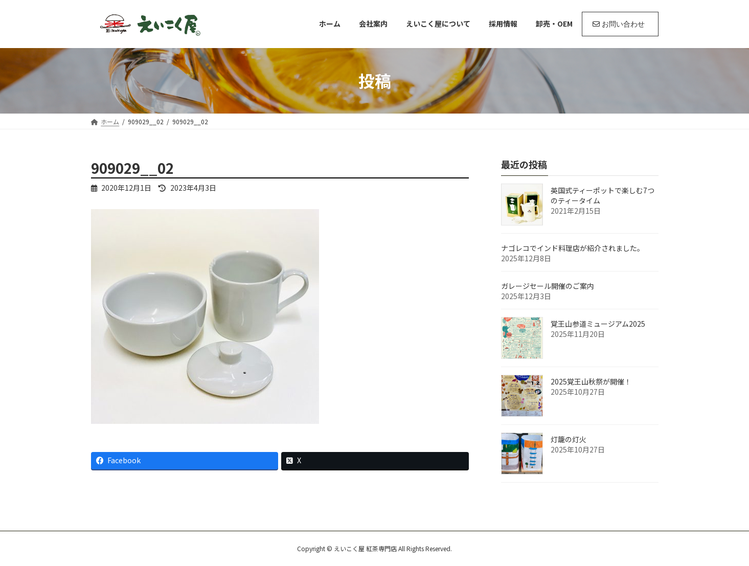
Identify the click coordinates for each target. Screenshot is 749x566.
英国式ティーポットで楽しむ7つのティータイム (602, 195)
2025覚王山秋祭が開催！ (591, 381)
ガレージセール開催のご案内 (547, 286)
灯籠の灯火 (568, 439)
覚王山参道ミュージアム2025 (598, 324)
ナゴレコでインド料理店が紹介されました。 (572, 248)
